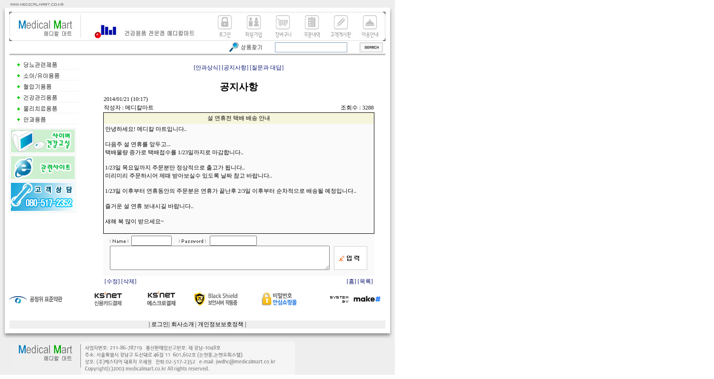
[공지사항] (235, 67)
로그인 (159, 328)
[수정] (113, 285)
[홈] (351, 285)
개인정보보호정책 (221, 328)
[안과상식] (207, 67)
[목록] (365, 285)
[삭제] (129, 285)
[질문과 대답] (267, 67)
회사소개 (182, 328)
